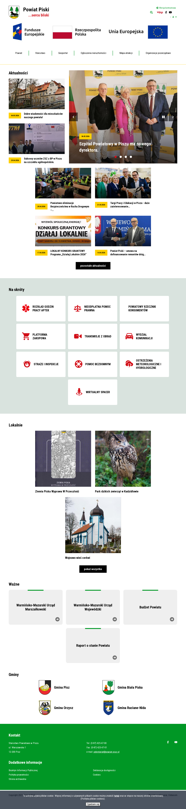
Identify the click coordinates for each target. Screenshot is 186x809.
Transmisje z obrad (98, 339)
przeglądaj (37, 99)
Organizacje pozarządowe (158, 53)
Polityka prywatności (19, 783)
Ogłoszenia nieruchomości (93, 53)
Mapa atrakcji (126, 53)
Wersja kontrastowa (167, 8)
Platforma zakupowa (41, 339)
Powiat (19, 51)
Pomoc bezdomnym (98, 369)
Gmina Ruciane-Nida (132, 716)
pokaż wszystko (93, 578)
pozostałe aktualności (93, 265)
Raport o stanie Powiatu (93, 655)
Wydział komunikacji (155, 339)
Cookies (97, 783)
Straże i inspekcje (41, 369)
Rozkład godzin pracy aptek (40, 309)
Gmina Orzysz (63, 716)
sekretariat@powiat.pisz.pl (106, 760)
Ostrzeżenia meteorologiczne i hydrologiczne (151, 369)
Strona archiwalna (17, 787)
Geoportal (63, 51)
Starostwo (40, 51)
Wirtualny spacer (98, 399)
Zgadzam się (93, 804)
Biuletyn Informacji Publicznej (23, 779)
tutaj (116, 796)
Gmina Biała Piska (130, 696)
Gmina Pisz (62, 696)
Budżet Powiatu (150, 616)
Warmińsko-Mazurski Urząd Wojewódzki (93, 616)
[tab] (116, 157)
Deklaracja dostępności (104, 779)
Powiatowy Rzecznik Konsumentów (144, 309)
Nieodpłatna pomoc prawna (95, 309)
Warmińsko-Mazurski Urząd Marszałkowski (35, 616)
